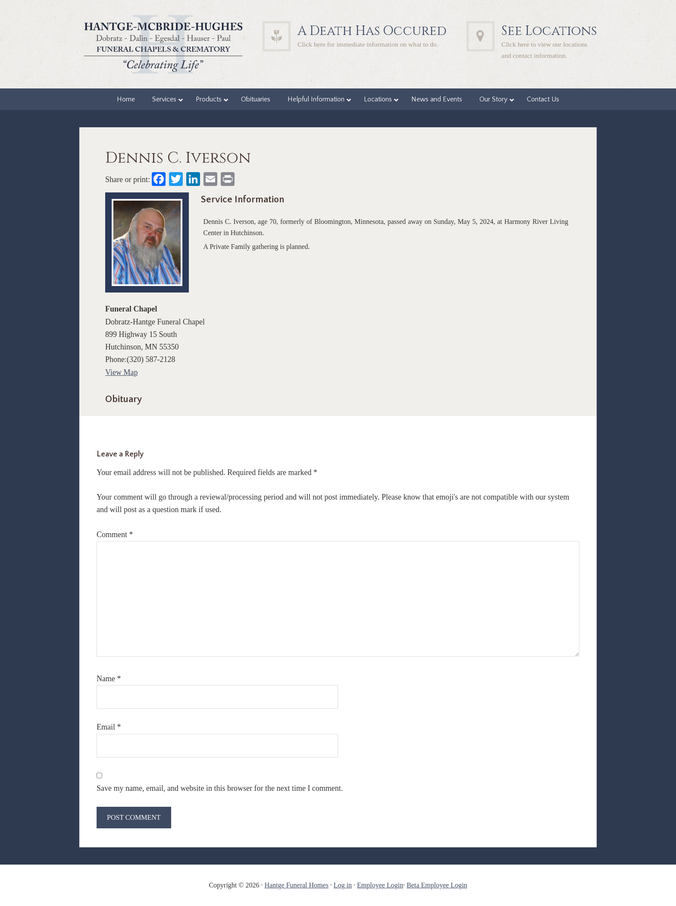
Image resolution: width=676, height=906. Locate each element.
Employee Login (380, 885)
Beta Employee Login (437, 885)
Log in (343, 885)
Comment (115, 534)
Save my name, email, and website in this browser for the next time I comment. (220, 788)
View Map (121, 372)
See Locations (549, 31)
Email (109, 727)
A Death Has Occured (372, 31)
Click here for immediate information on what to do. (367, 44)
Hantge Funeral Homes (296, 885)
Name (109, 678)
